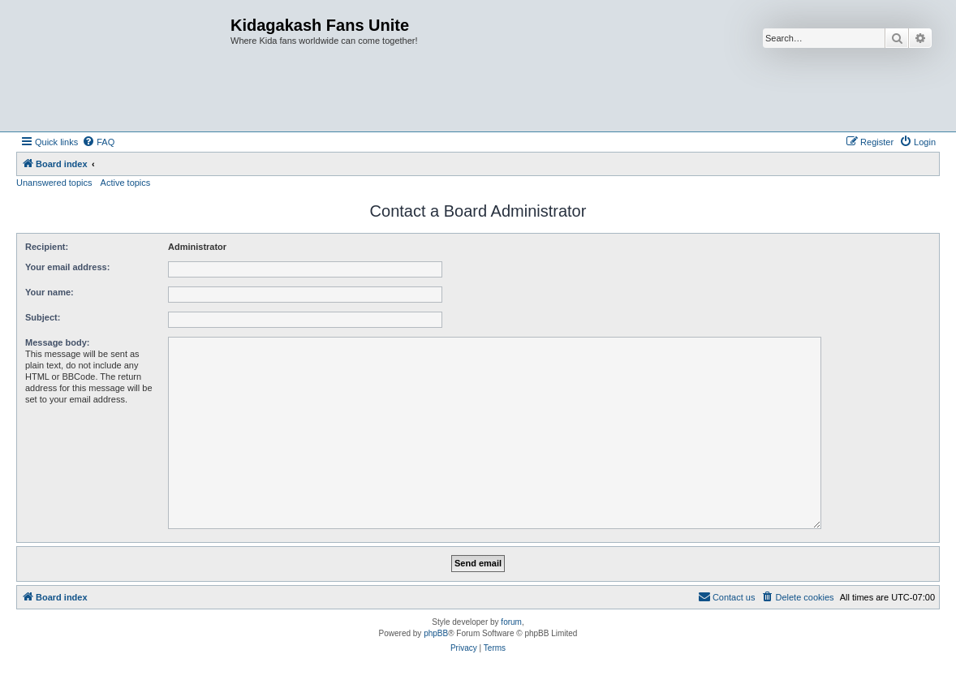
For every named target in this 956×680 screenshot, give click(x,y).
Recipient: (46, 247)
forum (511, 622)
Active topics (126, 182)
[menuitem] (98, 142)
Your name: (49, 292)
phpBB (436, 633)
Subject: (42, 317)
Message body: (57, 342)
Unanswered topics (54, 182)
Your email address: (67, 267)
